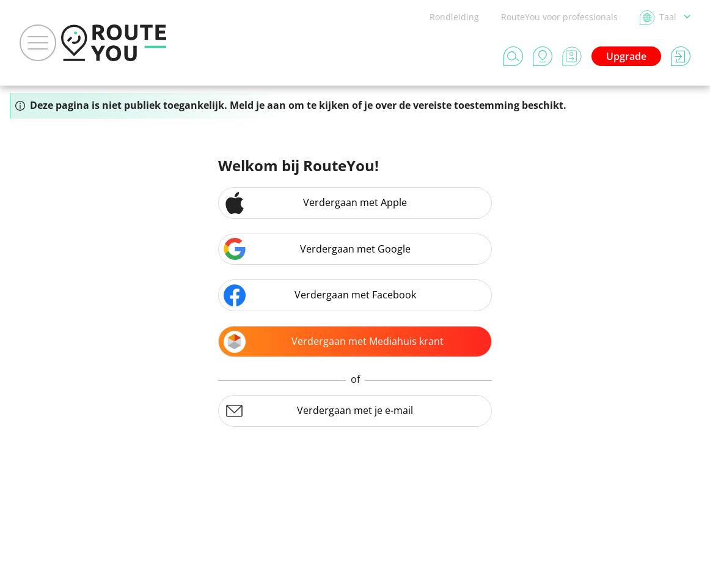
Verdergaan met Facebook (320, 295)
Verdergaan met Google (317, 249)
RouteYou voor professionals (559, 17)
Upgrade (626, 56)
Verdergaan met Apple (315, 203)
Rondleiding (454, 17)
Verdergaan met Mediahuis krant (334, 342)
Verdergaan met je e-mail (318, 411)
